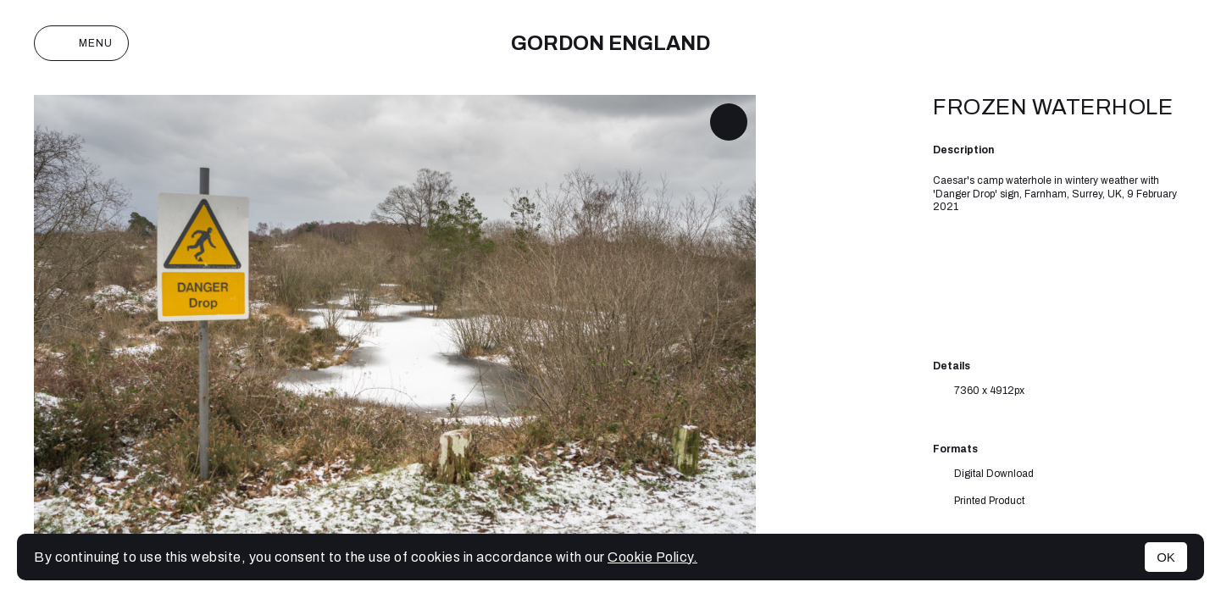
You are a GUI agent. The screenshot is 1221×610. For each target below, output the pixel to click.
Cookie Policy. (652, 557)
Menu (81, 43)
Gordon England (610, 43)
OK (1166, 557)
